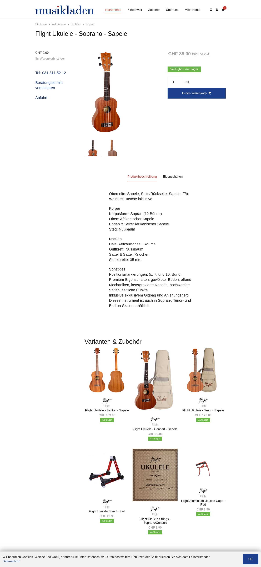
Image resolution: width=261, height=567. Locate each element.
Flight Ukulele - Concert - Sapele (155, 429)
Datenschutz (11, 561)
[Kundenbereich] (217, 10)
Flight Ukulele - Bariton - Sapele (107, 410)
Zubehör (154, 10)
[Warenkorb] (223, 10)
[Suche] (211, 10)
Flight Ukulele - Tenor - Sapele (203, 410)
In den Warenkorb (196, 93)
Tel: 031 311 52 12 (50, 73)
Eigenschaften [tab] (173, 176)
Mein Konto (192, 10)
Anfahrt (41, 97)
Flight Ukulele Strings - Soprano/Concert (155, 521)
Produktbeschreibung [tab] (142, 176)
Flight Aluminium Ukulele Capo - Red (203, 502)
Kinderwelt (134, 10)
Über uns (172, 10)
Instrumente (113, 10)
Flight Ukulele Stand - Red (107, 511)
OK (250, 559)
